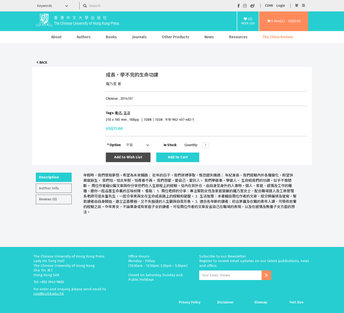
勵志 (118, 113)
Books (111, 37)
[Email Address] (230, 275)
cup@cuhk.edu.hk (48, 293)
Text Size (296, 302)
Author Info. (49, 188)
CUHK (269, 6)
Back (43, 62)
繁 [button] (296, 6)
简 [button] (303, 6)
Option (115, 145)
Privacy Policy (189, 302)
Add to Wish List (128, 157)
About (56, 37)
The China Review (278, 37)
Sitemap (260, 302)
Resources (238, 37)
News (209, 37)
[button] (283, 21)
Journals (139, 37)
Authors (84, 37)
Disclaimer (225, 302)
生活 (127, 113)
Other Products (175, 37)
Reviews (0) (48, 199)
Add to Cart (178, 157)
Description (49, 177)
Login (280, 6)
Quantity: (191, 145)
